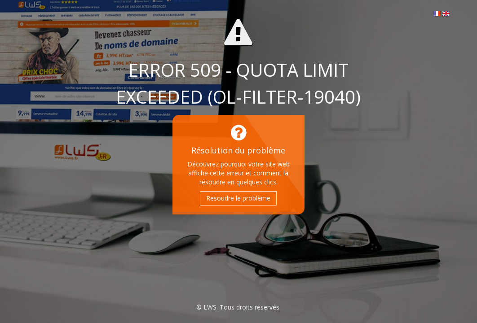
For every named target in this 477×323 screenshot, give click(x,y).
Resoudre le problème (238, 198)
